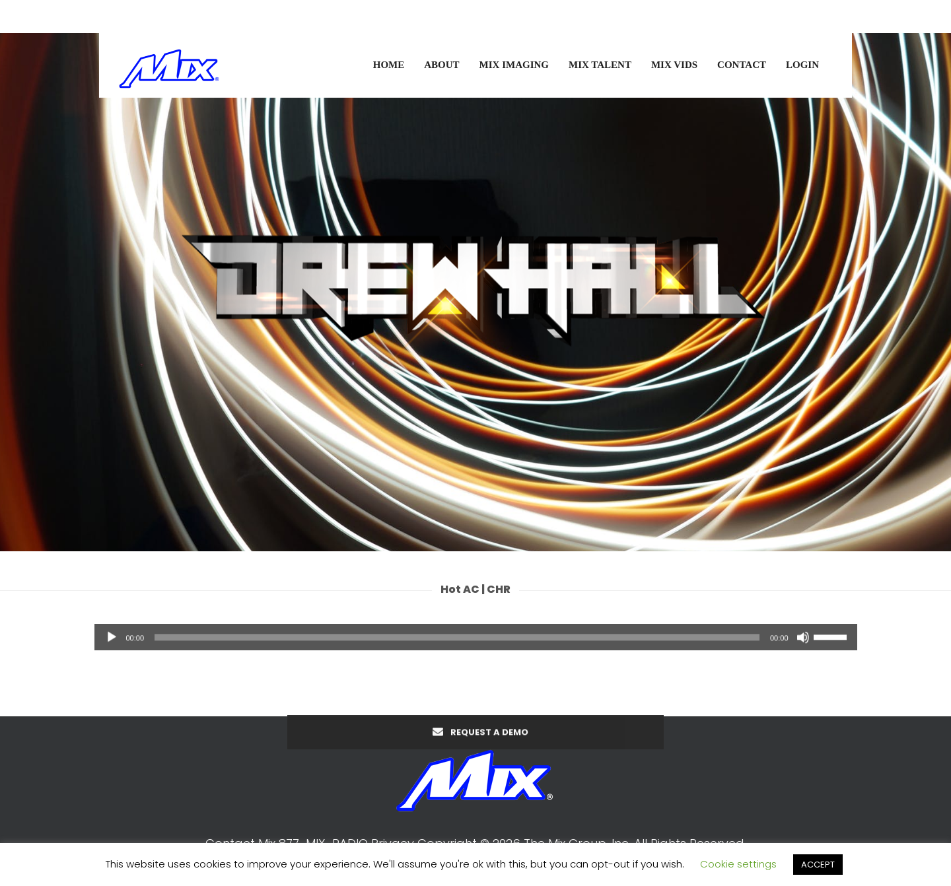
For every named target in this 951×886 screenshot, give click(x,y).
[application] (475, 643)
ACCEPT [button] (818, 864)
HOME (389, 64)
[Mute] (803, 643)
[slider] (457, 643)
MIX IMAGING (514, 64)
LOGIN (802, 64)
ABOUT (441, 64)
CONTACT (741, 64)
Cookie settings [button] (738, 864)
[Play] (111, 643)
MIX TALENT (600, 64)
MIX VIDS (674, 64)
